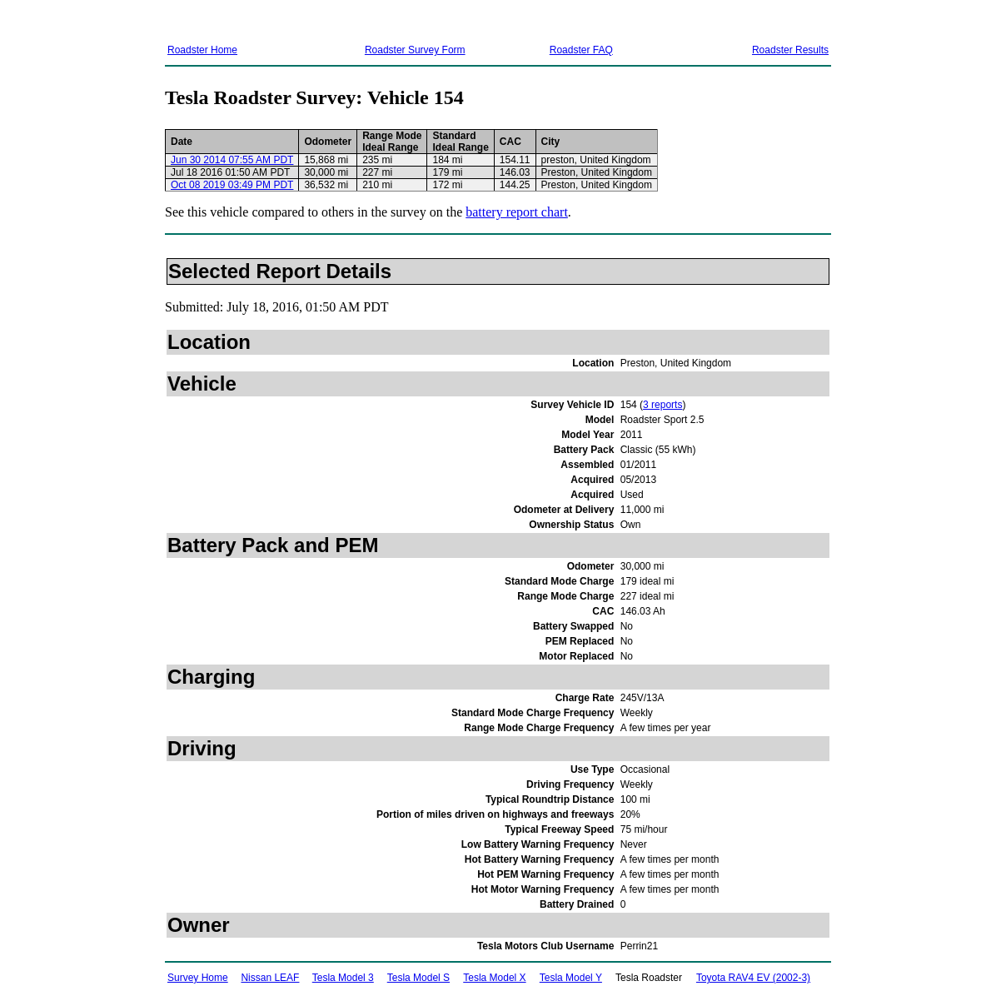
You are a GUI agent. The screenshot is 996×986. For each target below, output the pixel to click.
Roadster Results (790, 50)
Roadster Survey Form (415, 50)
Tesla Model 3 (343, 978)
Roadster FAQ (581, 50)
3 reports (662, 405)
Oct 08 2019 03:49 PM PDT (232, 185)
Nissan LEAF (270, 978)
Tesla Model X (494, 978)
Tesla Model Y (571, 978)
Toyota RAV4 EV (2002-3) (753, 978)
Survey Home (197, 978)
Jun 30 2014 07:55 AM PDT (232, 160)
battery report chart (517, 212)
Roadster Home (202, 50)
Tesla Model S (418, 978)
